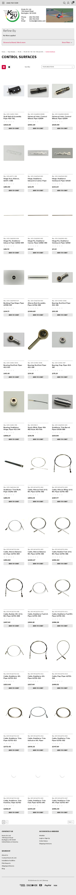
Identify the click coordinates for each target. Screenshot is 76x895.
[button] (38, 42)
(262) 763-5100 (12, 3)
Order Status (43, 841)
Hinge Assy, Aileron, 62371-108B (11, 180)
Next (71, 822)
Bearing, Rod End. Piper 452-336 (61, 304)
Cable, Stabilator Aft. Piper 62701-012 (12, 677)
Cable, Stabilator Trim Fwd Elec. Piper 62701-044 (13, 801)
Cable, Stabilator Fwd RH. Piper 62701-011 (62, 615)
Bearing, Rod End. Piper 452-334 (37, 366)
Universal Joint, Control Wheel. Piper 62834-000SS (37, 117)
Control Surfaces (50, 52)
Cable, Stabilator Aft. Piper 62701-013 (36, 677)
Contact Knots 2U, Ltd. (9, 858)
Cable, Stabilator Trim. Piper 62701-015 (13, 739)
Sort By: (27, 67)
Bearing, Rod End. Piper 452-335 (13, 366)
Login (41, 838)
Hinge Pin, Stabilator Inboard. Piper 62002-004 (14, 242)
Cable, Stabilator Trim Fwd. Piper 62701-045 (37, 801)
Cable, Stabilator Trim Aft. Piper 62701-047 (61, 801)
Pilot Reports (6, 863)
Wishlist (42, 835)
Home (3, 52)
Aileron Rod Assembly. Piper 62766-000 (37, 304)
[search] (63, 3)
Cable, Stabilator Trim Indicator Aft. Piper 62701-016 (37, 739)
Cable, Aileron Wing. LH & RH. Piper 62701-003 (62, 491)
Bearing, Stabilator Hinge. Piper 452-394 (12, 428)
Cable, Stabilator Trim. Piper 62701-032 (61, 739)
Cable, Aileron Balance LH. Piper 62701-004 (13, 553)
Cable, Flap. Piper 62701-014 (62, 677)
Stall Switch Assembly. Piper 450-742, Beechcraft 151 (12, 117)
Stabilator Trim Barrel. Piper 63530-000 (61, 428)
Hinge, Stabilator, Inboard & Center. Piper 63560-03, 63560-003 (37, 180)
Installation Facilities (8, 860)
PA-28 (19, 52)
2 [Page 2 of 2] (6, 822)
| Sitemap (45, 880)
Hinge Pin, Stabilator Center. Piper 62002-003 (37, 242)
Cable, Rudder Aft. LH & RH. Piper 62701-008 (13, 615)
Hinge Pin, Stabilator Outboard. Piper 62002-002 (61, 242)
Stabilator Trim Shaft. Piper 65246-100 (12, 491)
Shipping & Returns (45, 843)
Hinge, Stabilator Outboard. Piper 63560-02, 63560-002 (61, 180)
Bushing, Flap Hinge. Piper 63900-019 (14, 304)
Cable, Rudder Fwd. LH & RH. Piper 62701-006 (62, 553)
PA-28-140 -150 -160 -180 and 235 (33, 52)
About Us (5, 855)
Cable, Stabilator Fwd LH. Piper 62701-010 (38, 615)
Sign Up (47, 838)
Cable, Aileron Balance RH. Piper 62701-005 (37, 553)
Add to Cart (14, 128)
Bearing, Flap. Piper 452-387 (61, 366)
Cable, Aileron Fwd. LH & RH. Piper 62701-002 (37, 491)
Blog (3, 868)
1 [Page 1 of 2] (3, 822)
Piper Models (11, 52)
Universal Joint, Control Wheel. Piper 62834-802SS (61, 117)
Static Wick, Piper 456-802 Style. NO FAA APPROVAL (37, 428)
